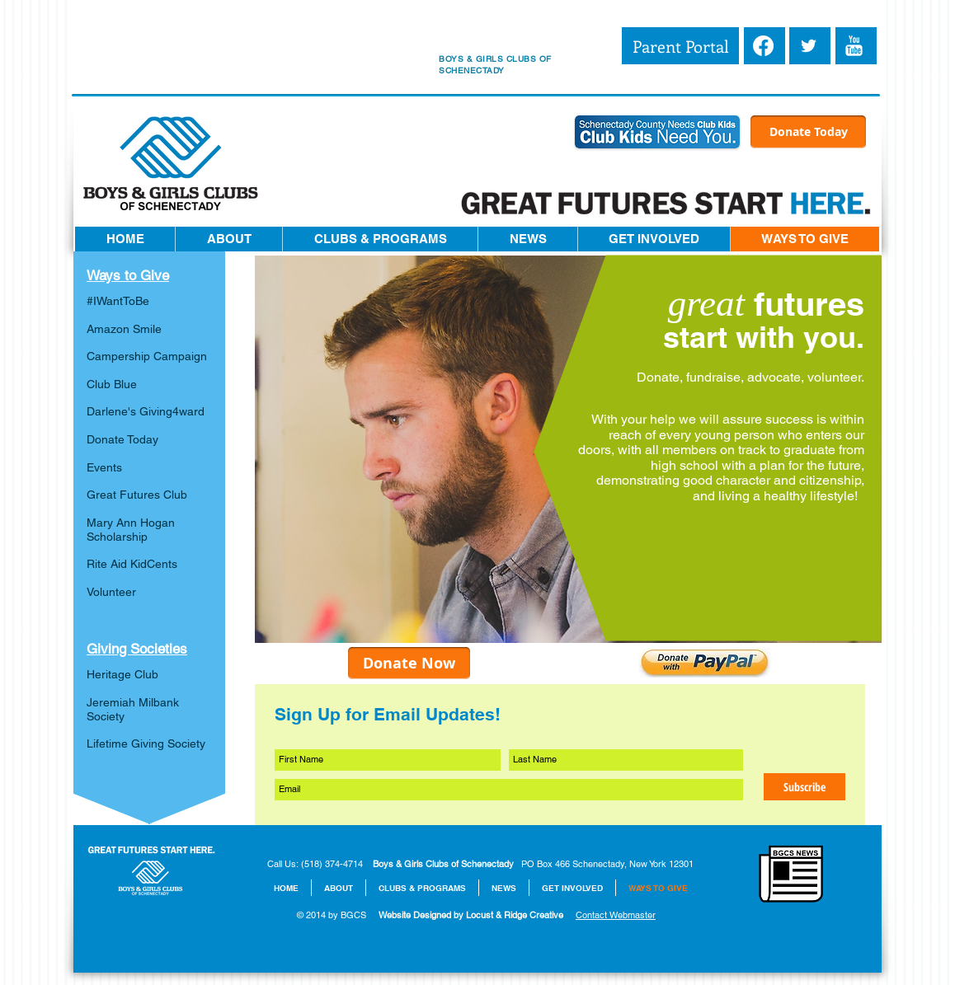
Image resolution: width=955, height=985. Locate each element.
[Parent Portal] (680, 45)
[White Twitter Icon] (808, 45)
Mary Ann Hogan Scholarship (131, 529)
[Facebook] (763, 45)
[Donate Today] (808, 131)
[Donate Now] (409, 663)
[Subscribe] (804, 786)
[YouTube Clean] (854, 45)
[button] (228, 239)
